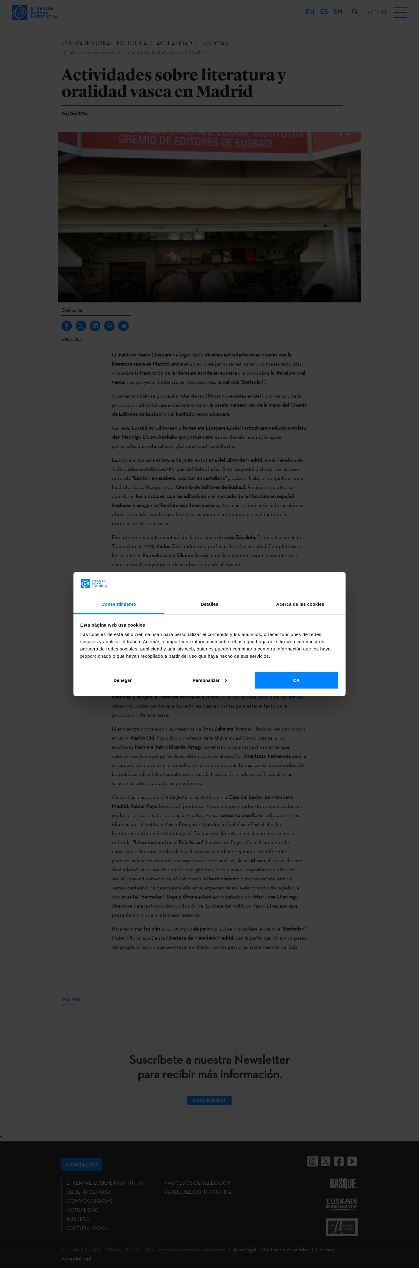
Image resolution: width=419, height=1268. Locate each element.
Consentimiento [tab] (119, 604)
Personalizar (210, 680)
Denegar (122, 680)
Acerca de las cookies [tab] (300, 604)
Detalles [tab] (209, 604)
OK (296, 680)
